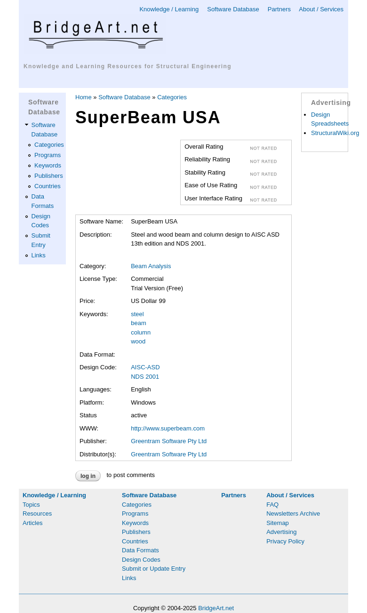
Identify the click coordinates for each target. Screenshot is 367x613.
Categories (49, 144)
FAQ (272, 504)
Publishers (48, 175)
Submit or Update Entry (153, 568)
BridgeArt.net (216, 608)
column (141, 332)
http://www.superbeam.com (168, 428)
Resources (37, 513)
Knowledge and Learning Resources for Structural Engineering (127, 66)
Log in (88, 476)
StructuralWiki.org (335, 132)
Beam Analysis (151, 266)
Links (39, 255)
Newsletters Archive (293, 513)
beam (138, 322)
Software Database (233, 9)
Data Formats (140, 550)
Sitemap (277, 522)
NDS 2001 (145, 376)
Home (83, 97)
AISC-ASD (145, 367)
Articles (33, 522)
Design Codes (141, 559)
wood (138, 341)
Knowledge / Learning (169, 9)
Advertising (281, 531)
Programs (47, 155)
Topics (31, 504)
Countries (47, 186)
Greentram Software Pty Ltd (169, 441)
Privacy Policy (285, 541)
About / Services (321, 9)
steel (137, 314)
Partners (279, 9)
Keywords (47, 165)
